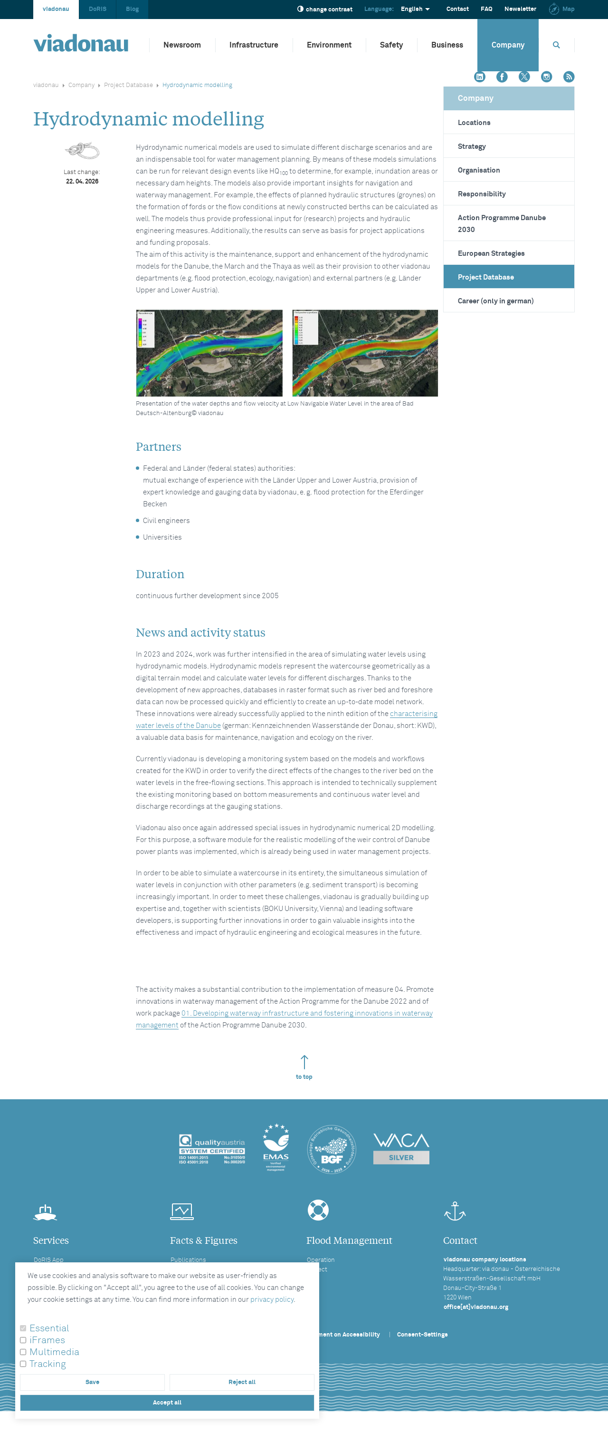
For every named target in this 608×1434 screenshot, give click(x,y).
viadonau (56, 9)
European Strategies (491, 253)
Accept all (167, 1403)
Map (561, 9)
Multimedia (54, 1352)
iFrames (47, 1340)
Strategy (472, 146)
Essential (49, 1328)
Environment (329, 45)
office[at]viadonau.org (476, 1307)
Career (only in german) (496, 301)
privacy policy (272, 1299)
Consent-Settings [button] (422, 1335)
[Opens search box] (557, 45)
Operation (321, 1260)
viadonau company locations (485, 1260)
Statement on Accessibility (341, 1335)
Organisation (479, 170)
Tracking (47, 1364)
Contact (457, 9)
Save (92, 1382)
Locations (474, 122)
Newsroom (182, 45)
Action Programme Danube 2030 (502, 223)
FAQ (487, 9)
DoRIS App (49, 1260)
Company (508, 45)
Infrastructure (253, 45)
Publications (188, 1260)
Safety (391, 45)
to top (304, 1067)
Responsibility (482, 194)
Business (447, 45)
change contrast (324, 9)
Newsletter (520, 9)
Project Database (128, 85)
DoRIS (97, 9)
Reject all (242, 1382)
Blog (132, 9)
